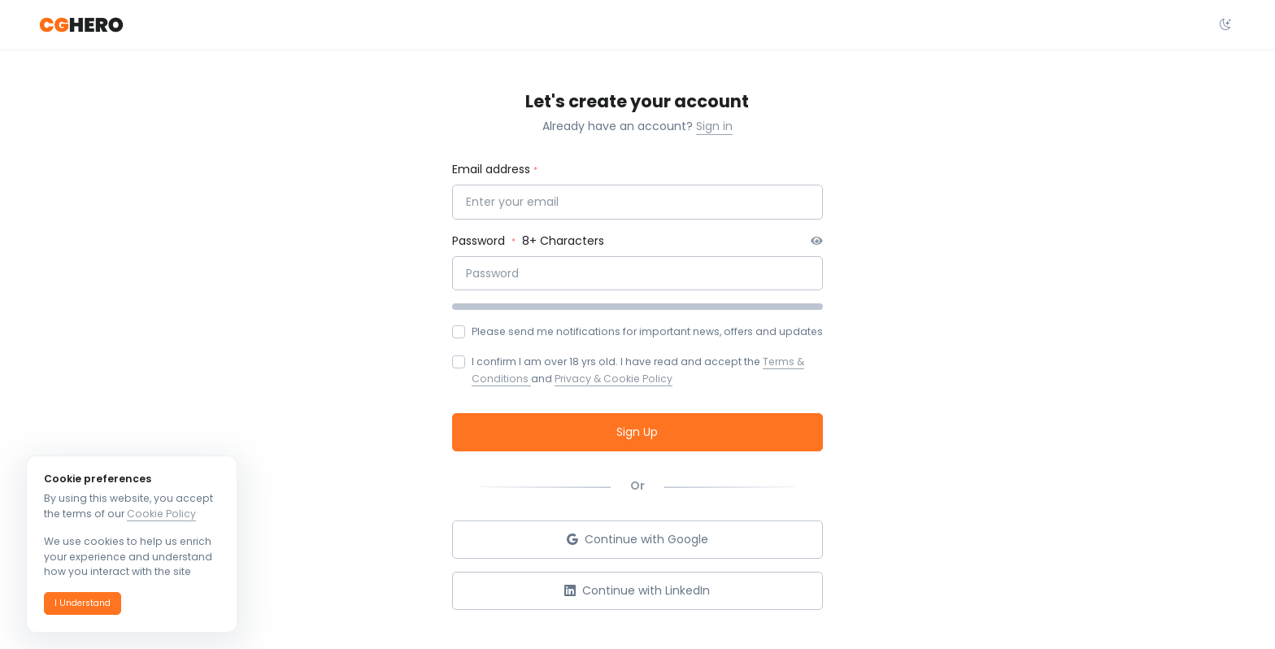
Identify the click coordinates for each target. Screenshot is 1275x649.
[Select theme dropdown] (1225, 25)
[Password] (637, 273)
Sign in (714, 126)
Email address (491, 169)
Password (480, 241)
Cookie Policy (161, 514)
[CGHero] (81, 25)
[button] (82, 603)
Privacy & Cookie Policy (613, 378)
